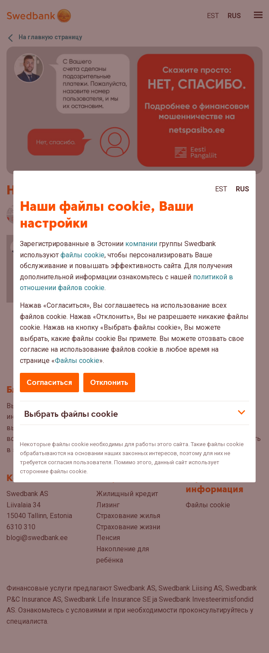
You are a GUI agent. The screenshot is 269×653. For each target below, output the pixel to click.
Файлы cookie (77, 360)
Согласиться (49, 382)
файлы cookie (82, 255)
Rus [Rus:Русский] (242, 189)
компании (141, 244)
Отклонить (109, 382)
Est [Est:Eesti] (221, 189)
